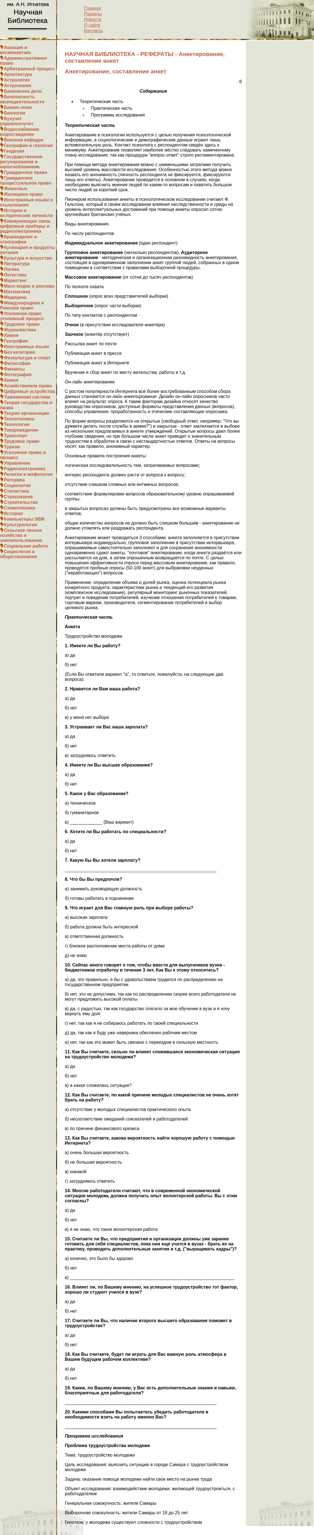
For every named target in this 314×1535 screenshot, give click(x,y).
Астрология (17, 80)
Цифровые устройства (29, 391)
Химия (11, 335)
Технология (16, 424)
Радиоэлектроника (24, 468)
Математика (17, 291)
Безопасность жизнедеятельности (22, 99)
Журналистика (20, 329)
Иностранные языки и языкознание (26, 202)
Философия (17, 363)
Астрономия (17, 85)
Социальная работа (26, 546)
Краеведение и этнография (18, 239)
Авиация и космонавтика (15, 50)
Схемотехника (19, 508)
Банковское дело (23, 91)
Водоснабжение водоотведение (19, 132)
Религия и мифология (28, 474)
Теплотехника (19, 418)
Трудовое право (22, 324)
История (13, 513)
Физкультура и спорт (27, 357)
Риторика (14, 479)
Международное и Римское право (22, 305)
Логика (11, 269)
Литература (17, 263)
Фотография (18, 374)
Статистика (16, 491)
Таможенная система (27, 397)
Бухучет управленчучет (16, 121)
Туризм (12, 446)
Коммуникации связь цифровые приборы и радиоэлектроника (25, 226)
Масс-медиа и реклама (29, 286)
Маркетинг (15, 280)
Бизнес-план (18, 107)
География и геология (28, 145)
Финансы (14, 369)
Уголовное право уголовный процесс (22, 316)
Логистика (15, 274)
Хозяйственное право (28, 385)
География (16, 341)
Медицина (15, 297)
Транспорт (15, 435)
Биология (14, 113)
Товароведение (21, 430)
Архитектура (18, 74)
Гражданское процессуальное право (25, 180)
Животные (15, 188)
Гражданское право (25, 172)
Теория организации (26, 413)
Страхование (18, 496)
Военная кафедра (23, 140)
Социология (17, 485)
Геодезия (14, 151)
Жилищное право (23, 194)
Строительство (21, 502)
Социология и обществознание (18, 554)
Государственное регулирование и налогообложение (21, 161)
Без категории (19, 352)
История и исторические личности (26, 213)
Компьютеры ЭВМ (24, 519)
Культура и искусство (28, 258)
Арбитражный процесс (29, 68)
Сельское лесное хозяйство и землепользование (21, 535)
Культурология (20, 524)
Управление (17, 463)
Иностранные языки (26, 346)
